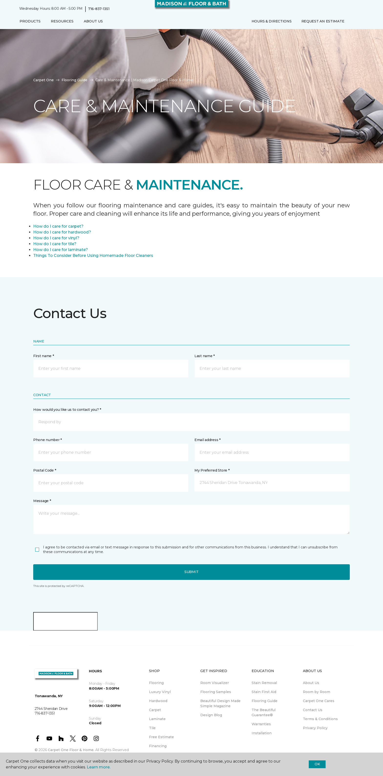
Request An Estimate (322, 21)
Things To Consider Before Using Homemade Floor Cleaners (93, 255)
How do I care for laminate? (60, 249)
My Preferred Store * (211, 470)
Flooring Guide (74, 80)
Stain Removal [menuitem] (264, 683)
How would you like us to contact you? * (67, 409)
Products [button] (30, 21)
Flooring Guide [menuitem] (264, 701)
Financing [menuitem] (158, 746)
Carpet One (43, 80)
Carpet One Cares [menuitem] (318, 701)
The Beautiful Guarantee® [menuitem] (264, 712)
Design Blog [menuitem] (211, 715)
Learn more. (98, 767)
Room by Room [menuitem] (316, 692)
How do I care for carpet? (58, 226)
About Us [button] (93, 21)
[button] (353, 21)
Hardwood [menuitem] (158, 701)
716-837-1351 (99, 9)
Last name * (204, 356)
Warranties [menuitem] (261, 724)
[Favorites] (359, 21)
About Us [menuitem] (311, 683)
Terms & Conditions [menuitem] (320, 719)
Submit (191, 572)
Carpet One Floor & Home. (71, 750)
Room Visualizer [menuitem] (214, 683)
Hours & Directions (272, 21)
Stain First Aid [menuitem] (264, 692)
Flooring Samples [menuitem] (215, 692)
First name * (43, 356)
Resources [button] (62, 21)
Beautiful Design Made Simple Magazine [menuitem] (220, 703)
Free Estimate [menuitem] (161, 737)
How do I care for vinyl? (56, 238)
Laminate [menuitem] (157, 719)
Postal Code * (44, 470)
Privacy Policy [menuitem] (315, 728)
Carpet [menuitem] (155, 710)
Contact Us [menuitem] (312, 710)
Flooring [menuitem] (156, 683)
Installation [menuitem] (262, 733)
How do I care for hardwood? (62, 232)
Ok (317, 764)
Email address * (207, 440)
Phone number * (47, 440)
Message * (42, 501)
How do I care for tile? (54, 244)
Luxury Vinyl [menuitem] (160, 692)
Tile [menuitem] (152, 728)
